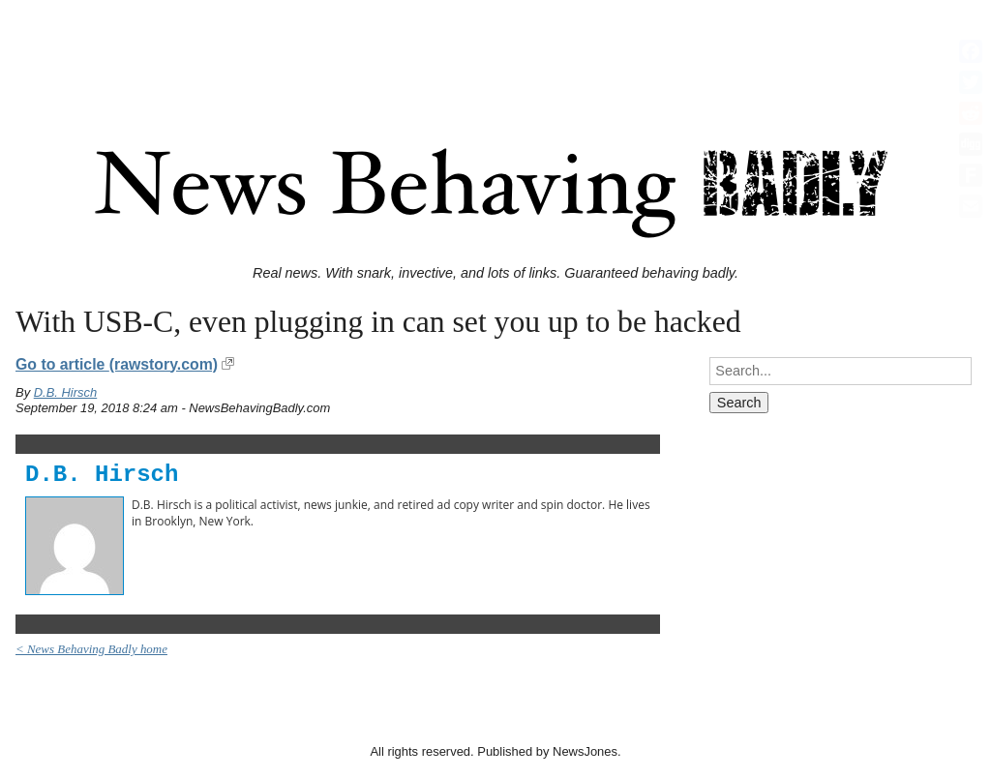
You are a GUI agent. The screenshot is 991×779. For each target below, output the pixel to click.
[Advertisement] (495, 51)
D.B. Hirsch (66, 392)
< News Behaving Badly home (91, 649)
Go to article (116, 364)
